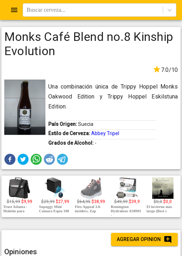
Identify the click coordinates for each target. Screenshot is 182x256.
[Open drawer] (14, 9)
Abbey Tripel (105, 133)
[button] (10, 159)
